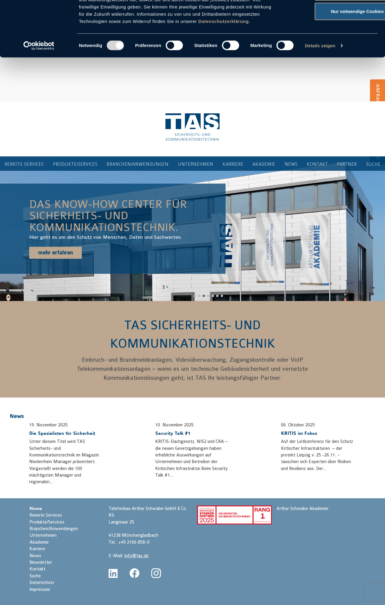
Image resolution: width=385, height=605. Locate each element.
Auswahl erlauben (335, 35)
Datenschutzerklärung (223, 65)
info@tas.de (137, 555)
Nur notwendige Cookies (334, 55)
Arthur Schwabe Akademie (302, 508)
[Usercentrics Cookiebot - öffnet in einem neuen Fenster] (39, 89)
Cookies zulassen (335, 15)
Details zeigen (320, 89)
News (17, 416)
